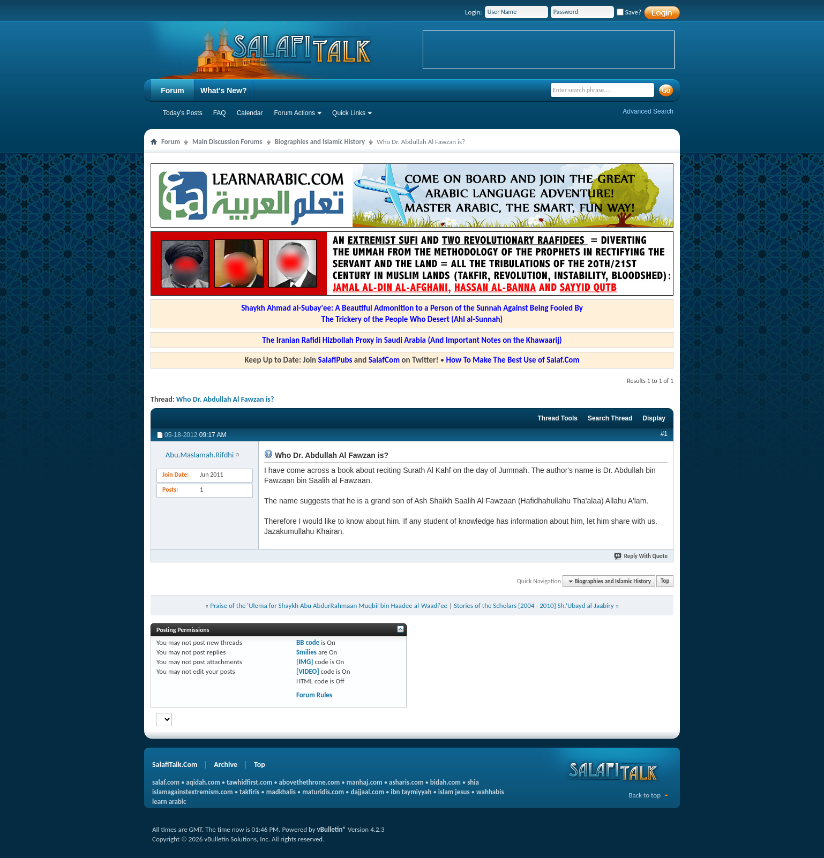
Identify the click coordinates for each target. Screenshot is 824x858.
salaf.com (165, 782)
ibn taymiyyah (411, 792)
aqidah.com (203, 782)
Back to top (644, 795)
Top (665, 581)
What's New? (223, 90)
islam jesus (454, 792)
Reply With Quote (641, 556)
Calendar (250, 113)
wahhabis (490, 792)
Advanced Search (648, 111)
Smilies (306, 652)
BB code (307, 642)
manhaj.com (365, 782)
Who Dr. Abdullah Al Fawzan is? (225, 399)
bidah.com (445, 782)
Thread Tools (557, 418)
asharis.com (406, 782)
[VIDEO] (307, 671)
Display (653, 418)
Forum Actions (294, 113)
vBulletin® (331, 829)
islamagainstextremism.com (192, 792)
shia (473, 782)
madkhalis (281, 792)
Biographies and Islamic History (320, 142)
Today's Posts (183, 113)
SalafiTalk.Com (174, 764)
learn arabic (169, 801)
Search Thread (610, 418)
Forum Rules (314, 695)
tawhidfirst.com (249, 782)
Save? (629, 12)
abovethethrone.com (309, 782)
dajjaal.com (367, 792)
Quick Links (348, 113)
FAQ (219, 113)
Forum (172, 90)
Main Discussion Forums (227, 142)
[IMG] (304, 662)
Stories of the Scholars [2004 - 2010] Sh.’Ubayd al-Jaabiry (534, 605)
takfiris (249, 792)
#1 (664, 434)
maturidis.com (323, 792)
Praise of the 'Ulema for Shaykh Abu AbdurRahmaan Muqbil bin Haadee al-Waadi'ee (328, 605)
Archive (225, 764)
